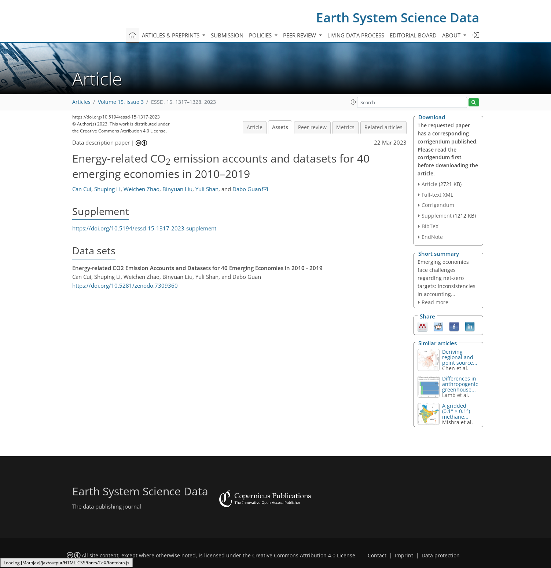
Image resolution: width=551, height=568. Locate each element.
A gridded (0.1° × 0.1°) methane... (456, 411)
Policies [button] (261, 35)
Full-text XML (437, 194)
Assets (280, 127)
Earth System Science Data (397, 17)
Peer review (312, 127)
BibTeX (430, 226)
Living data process (355, 35)
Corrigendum (438, 204)
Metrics (345, 127)
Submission (227, 35)
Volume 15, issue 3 (121, 102)
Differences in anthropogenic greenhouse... (460, 384)
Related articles (383, 127)
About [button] (452, 35)
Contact (377, 555)
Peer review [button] (300, 35)
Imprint (404, 555)
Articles (81, 102)
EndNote (432, 236)
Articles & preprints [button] (171, 35)
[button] (353, 102)
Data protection (441, 555)
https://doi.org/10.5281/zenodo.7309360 (125, 285)
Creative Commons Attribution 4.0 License (303, 555)
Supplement (437, 215)
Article (254, 127)
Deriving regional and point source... (459, 357)
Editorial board (413, 35)
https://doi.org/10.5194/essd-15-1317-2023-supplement (144, 228)
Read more (435, 302)
